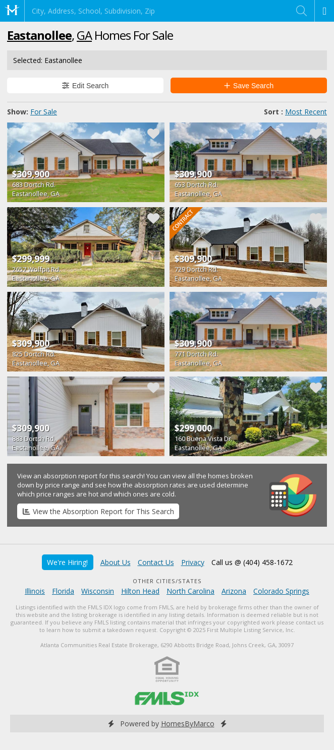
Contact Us (156, 562)
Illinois (35, 591)
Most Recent (306, 111)
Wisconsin (97, 591)
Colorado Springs (281, 591)
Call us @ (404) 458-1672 (252, 562)
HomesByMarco (187, 723)
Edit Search (85, 86)
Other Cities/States (167, 581)
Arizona (233, 591)
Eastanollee (39, 35)
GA (84, 35)
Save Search (249, 86)
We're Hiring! (67, 562)
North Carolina (190, 591)
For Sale (43, 111)
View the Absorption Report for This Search (98, 511)
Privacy (192, 562)
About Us (115, 562)
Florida (63, 591)
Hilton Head (140, 591)
